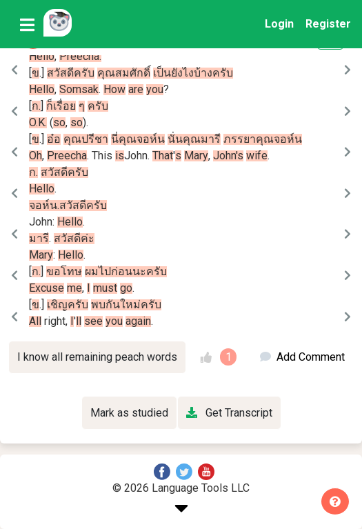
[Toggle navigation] (27, 24)
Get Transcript (229, 412)
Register (328, 23)
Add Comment (302, 356)
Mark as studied (129, 412)
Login (279, 23)
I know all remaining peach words (97, 356)
